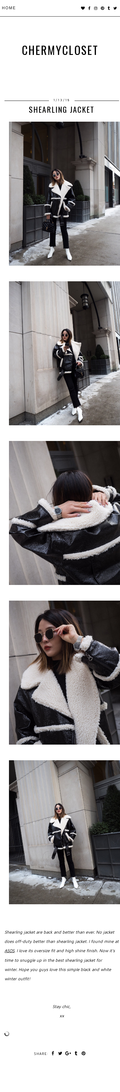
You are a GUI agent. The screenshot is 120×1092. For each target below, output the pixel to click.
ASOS (9, 950)
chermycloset (60, 50)
